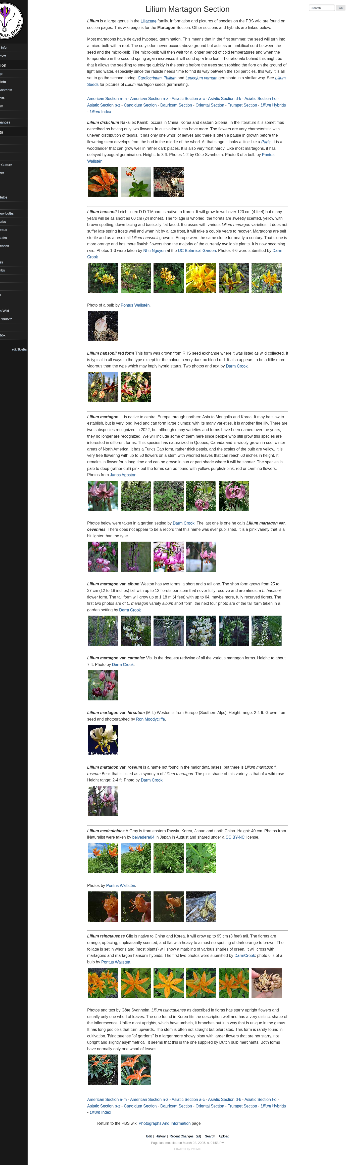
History (169, 1136)
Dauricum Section (184, 105)
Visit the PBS (12, 98)
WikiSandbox (12, 335)
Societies (9, 278)
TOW (6, 303)
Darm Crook (245, 366)
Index (108, 111)
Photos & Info (12, 82)
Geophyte (9, 205)
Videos (7, 327)
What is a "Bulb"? (15, 319)
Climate (8, 156)
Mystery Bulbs (12, 238)
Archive (7, 140)
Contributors (11, 173)
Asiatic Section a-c (196, 98)
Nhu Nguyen (163, 250)
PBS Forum (11, 106)
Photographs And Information (173, 1123)
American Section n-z (157, 98)
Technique (10, 294)
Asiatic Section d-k (233, 98)
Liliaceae (157, 21)
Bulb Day (9, 148)
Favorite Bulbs (13, 197)
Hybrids (281, 105)
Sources (8, 286)
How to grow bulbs (16, 213)
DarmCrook (253, 955)
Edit (157, 1136)
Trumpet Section (250, 105)
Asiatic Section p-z (112, 105)
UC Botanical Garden (205, 250)
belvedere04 (152, 837)
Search (218, 1136)
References (11, 262)
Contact (8, 114)
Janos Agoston (131, 475)
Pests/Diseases (14, 246)
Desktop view (12, 55)
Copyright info (12, 47)
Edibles (7, 181)
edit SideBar (36, 349)
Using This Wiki (13, 311)
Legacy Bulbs (12, 221)
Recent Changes (190, 1136)
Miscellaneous (13, 230)
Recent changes (14, 122)
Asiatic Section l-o (269, 98)
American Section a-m (115, 98)
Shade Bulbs (11, 270)
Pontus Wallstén (143, 305)
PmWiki (204, 1149)
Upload (232, 1136)
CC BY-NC (243, 837)
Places (7, 254)
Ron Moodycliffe (158, 719)
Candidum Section (148, 105)
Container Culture (15, 165)
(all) (206, 1136)
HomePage (10, 74)
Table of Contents (15, 90)
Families (8, 189)
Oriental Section (218, 105)
